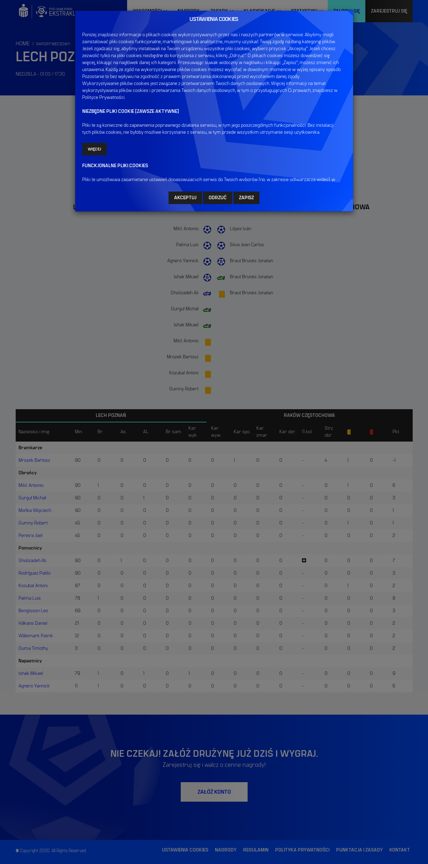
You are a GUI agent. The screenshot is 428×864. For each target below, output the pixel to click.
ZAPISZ (246, 197)
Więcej (94, 149)
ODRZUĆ (218, 197)
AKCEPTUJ (185, 197)
